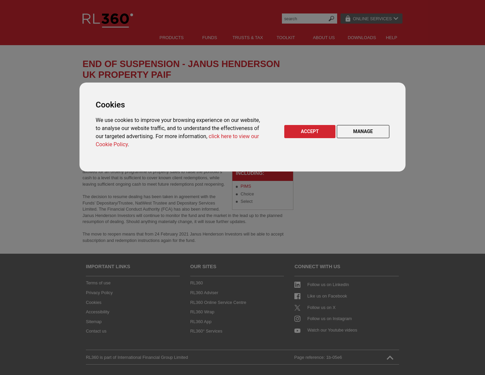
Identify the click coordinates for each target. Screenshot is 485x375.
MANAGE (363, 131)
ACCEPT (310, 131)
